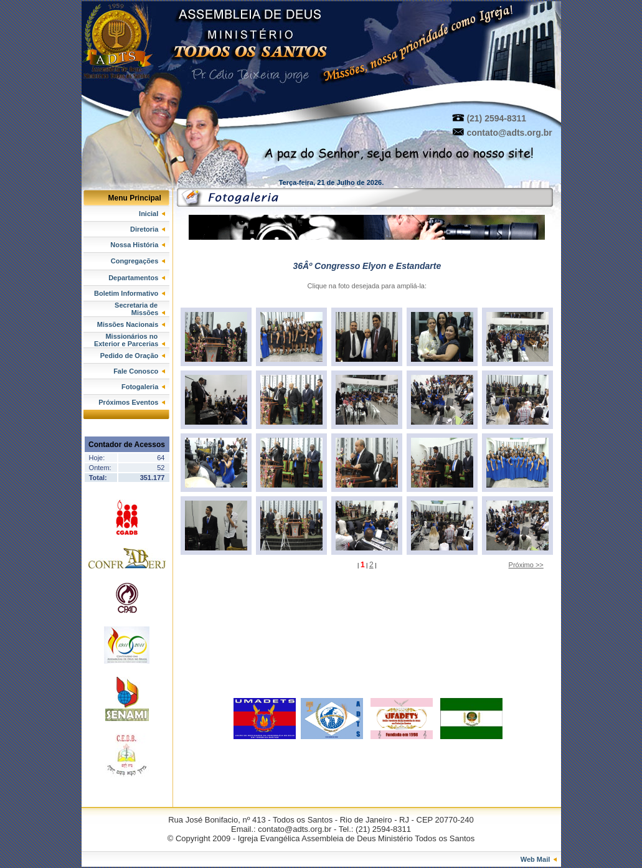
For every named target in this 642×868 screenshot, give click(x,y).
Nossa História (137, 244)
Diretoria (147, 229)
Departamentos (136, 277)
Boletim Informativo (129, 293)
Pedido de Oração (133, 355)
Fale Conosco (139, 371)
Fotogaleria (143, 386)
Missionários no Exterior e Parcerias (131, 340)
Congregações (138, 261)
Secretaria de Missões (142, 308)
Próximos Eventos (131, 402)
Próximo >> (526, 564)
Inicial (152, 213)
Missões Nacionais (131, 324)
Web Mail (539, 859)
